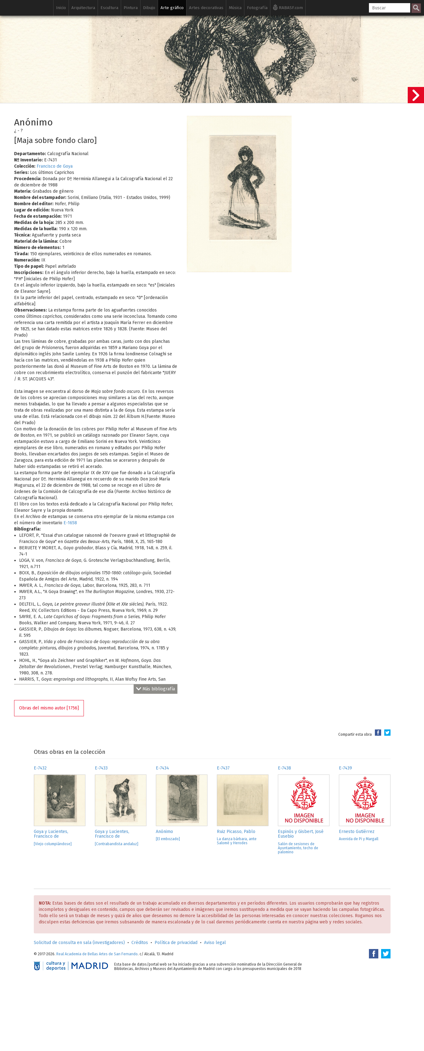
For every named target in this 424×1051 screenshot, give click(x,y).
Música (235, 7)
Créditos (139, 942)
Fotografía (257, 7)
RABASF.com (288, 7)
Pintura (131, 7)
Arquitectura (83, 7)
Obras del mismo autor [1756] (49, 708)
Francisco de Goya (55, 166)
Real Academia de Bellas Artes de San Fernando (97, 954)
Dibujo (149, 7)
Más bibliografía (155, 689)
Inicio (61, 7)
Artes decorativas (206, 7)
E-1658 (70, 523)
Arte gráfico (172, 7)
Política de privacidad (176, 942)
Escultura (109, 7)
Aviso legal (215, 942)
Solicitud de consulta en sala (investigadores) (79, 942)
